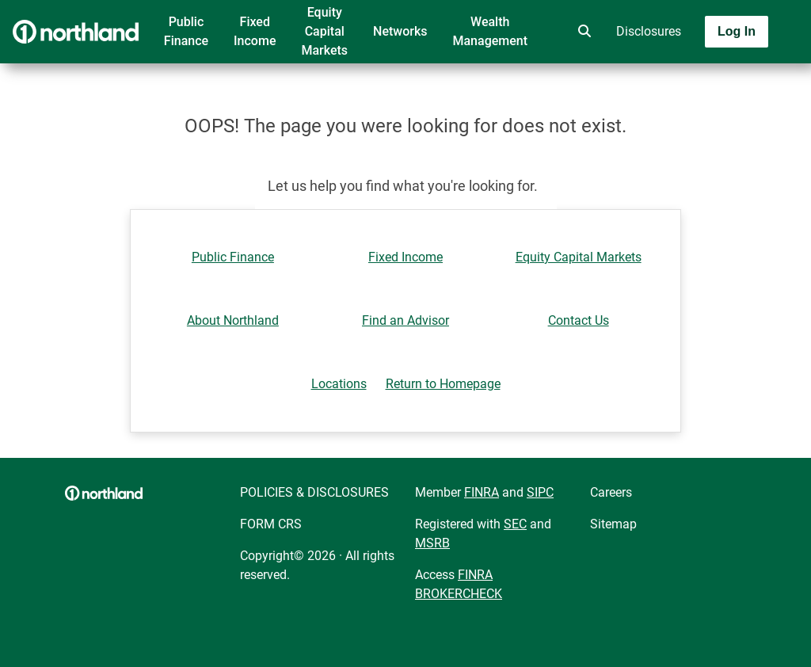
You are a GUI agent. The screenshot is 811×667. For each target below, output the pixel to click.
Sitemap (613, 524)
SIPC (540, 492)
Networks (400, 31)
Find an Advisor (405, 320)
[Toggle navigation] (686, 77)
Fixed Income (255, 31)
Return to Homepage (443, 383)
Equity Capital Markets (324, 31)
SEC (515, 524)
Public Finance (186, 31)
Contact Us (578, 320)
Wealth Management (489, 31)
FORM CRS (271, 524)
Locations (339, 383)
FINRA (481, 492)
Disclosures (648, 31)
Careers (611, 492)
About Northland (233, 320)
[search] (581, 31)
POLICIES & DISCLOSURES (314, 492)
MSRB (432, 543)
